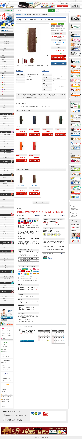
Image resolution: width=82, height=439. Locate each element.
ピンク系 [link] (4, 91)
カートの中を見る (62, 6)
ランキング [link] (4, 338)
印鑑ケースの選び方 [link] (6, 330)
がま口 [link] (3, 45)
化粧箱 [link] (3, 55)
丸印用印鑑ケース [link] (5, 287)
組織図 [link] (3, 391)
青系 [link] (3, 77)
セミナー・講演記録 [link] (6, 404)
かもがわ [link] (3, 229)
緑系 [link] (3, 84)
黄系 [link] (3, 87)
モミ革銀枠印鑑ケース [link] (6, 116)
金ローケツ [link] (4, 222)
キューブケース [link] (4, 168)
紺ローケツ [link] (4, 226)
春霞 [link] (2, 208)
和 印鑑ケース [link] (4, 238)
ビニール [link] (3, 105)
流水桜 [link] (3, 206)
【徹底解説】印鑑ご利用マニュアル (74, 213)
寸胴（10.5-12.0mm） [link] (5, 38)
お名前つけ (69, 11)
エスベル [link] (3, 255)
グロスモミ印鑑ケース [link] (6, 244)
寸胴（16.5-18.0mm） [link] (5, 43)
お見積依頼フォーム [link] (6, 378)
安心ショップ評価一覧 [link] (6, 396)
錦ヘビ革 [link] (3, 190)
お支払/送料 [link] (4, 346)
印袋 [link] (2, 52)
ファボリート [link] (4, 146)
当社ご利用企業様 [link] (5, 399)
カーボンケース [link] (4, 121)
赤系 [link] (3, 82)
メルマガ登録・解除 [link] (6, 367)
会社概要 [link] (4, 389)
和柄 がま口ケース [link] (5, 154)
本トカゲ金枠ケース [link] (5, 125)
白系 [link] (3, 80)
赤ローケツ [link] (4, 224)
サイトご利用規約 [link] (5, 356)
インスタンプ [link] (4, 253)
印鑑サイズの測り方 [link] (6, 333)
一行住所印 (64, 11)
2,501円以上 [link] (4, 71)
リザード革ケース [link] (5, 183)
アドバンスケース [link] (5, 163)
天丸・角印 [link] (4, 48)
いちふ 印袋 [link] (4, 300)
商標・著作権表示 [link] (5, 354)
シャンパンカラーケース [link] (6, 136)
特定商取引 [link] (4, 351)
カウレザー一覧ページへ (41, 202)
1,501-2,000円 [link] (4, 66)
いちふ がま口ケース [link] (5, 157)
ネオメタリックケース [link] (6, 170)
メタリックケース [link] (5, 258)
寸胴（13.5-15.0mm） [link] (5, 41)
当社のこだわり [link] (5, 386)
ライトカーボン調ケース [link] (6, 134)
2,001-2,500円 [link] (4, 68)
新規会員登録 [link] (4, 365)
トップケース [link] (4, 262)
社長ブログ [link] (4, 406)
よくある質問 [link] (4, 375)
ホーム (79, 1)
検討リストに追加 (58, 63)
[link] (21, 125)
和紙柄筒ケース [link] (4, 231)
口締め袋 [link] (3, 298)
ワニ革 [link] (3, 188)
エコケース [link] (4, 265)
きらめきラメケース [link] (5, 247)
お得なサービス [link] (5, 369)
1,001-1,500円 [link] (4, 64)
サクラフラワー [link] (4, 201)
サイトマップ (72, 1)
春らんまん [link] (4, 210)
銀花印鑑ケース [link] (4, 196)
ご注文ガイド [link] (4, 344)
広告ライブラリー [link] (5, 401)
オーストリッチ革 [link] (5, 185)
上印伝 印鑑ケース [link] (5, 233)
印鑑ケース (58, 11)
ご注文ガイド (58, 1)
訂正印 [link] (3, 50)
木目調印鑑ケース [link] (5, 177)
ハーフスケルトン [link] (5, 267)
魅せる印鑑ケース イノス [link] (6, 278)
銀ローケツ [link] (4, 219)
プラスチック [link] (4, 107)
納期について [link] (4, 349)
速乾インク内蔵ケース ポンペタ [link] (7, 276)
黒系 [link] (3, 75)
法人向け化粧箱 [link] (4, 296)
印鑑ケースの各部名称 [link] (6, 335)
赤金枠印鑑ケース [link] (5, 123)
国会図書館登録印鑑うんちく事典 (74, 205)
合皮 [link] (2, 100)
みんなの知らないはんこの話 (74, 216)
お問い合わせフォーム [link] (6, 380)
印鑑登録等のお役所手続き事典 (74, 209)
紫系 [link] (3, 89)
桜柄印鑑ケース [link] (4, 199)
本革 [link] (2, 98)
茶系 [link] (3, 94)
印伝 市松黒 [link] (4, 236)
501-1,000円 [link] (4, 61)
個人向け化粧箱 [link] (4, 293)
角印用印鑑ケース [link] (5, 285)
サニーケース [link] (4, 139)
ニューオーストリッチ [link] (6, 143)
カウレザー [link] (4, 128)
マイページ (65, 1)
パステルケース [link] (4, 141)
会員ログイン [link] (4, 362)
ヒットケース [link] (4, 260)
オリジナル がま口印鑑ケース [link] (7, 152)
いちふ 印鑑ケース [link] (5, 217)
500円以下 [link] (3, 59)
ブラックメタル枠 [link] (5, 118)
